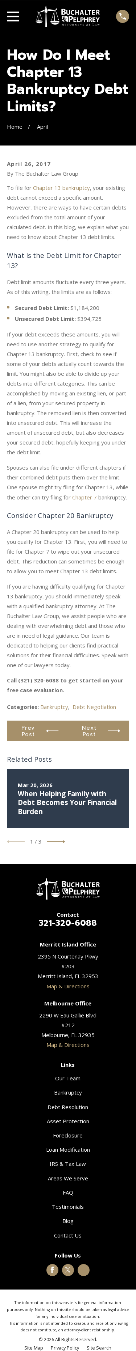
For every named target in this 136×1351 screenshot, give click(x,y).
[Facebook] (52, 1270)
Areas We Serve (68, 1178)
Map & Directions (68, 986)
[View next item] (56, 842)
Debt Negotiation (94, 706)
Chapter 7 (84, 497)
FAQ (68, 1192)
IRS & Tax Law (68, 1163)
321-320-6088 (68, 923)
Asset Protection (68, 1121)
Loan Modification (68, 1149)
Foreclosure (68, 1135)
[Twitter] (68, 1270)
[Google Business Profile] (84, 1270)
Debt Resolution (68, 1107)
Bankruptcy (54, 706)
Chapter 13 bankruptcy (61, 187)
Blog (68, 1220)
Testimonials (68, 1206)
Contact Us (68, 1235)
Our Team (68, 1078)
